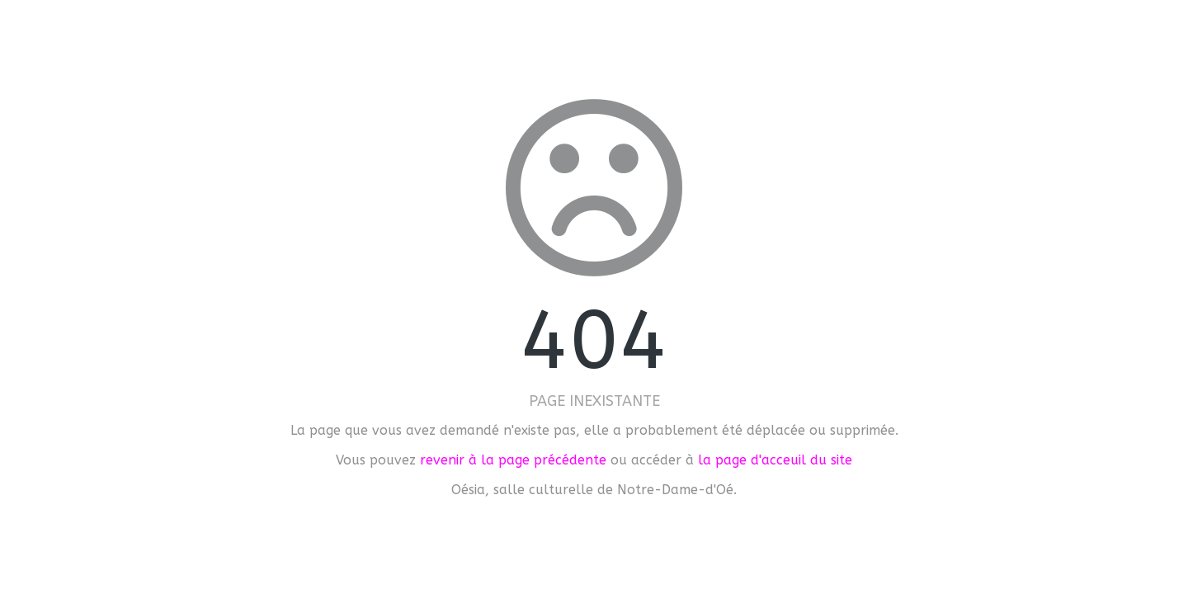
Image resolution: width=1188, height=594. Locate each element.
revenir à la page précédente (513, 460)
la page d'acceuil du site (775, 460)
